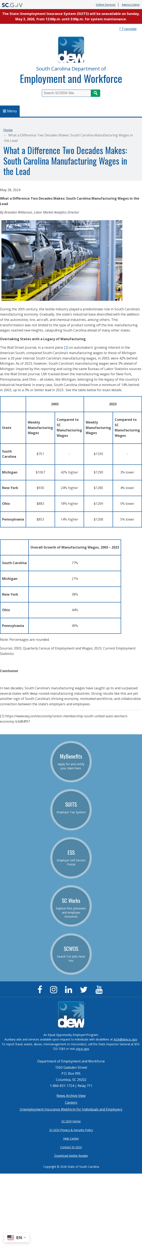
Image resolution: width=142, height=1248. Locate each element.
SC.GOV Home (71, 1121)
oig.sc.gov (82, 1049)
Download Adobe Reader (71, 1156)
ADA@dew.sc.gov (125, 1039)
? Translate (128, 29)
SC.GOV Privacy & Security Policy (71, 1130)
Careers (71, 1102)
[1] (66, 347)
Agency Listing (130, 5)
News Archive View (71, 1095)
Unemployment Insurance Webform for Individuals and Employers (71, 1109)
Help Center (71, 1138)
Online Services (106, 5)
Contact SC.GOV (71, 1147)
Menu (10, 110)
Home (8, 130)
